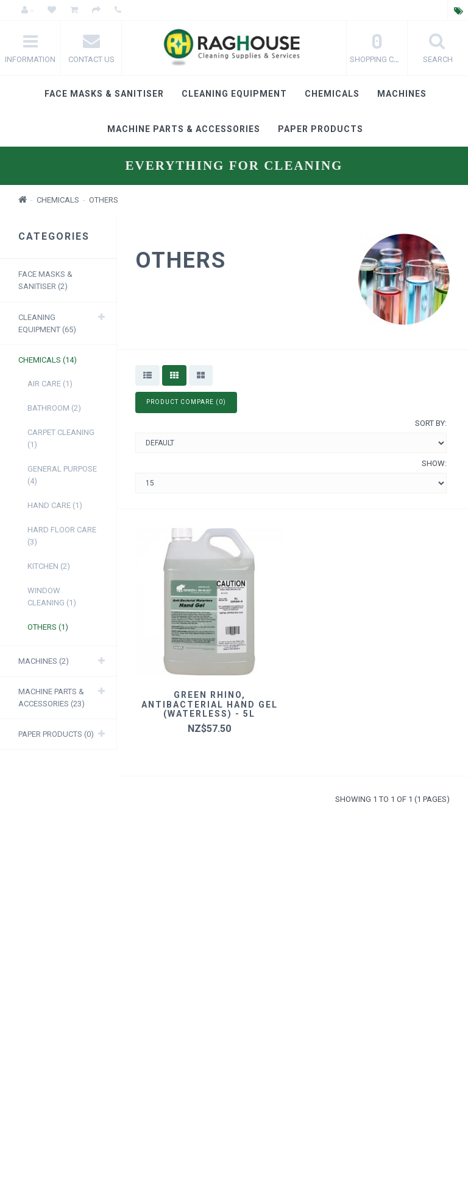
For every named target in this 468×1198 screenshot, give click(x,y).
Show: (434, 463)
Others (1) (47, 627)
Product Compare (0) (186, 402)
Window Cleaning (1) (51, 596)
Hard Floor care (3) (61, 535)
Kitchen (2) (48, 566)
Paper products (320, 129)
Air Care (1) (50, 383)
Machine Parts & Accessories (183, 129)
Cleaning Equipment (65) (47, 323)
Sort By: (431, 423)
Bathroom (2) (54, 408)
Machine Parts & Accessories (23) (51, 697)
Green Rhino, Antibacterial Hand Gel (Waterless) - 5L (209, 704)
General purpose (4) (62, 475)
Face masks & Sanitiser (104, 94)
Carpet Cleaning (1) (60, 438)
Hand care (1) (54, 505)
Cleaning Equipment (234, 94)
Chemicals (332, 94)
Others (103, 199)
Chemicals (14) (47, 359)
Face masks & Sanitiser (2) (45, 280)
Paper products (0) (56, 734)
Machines (402, 94)
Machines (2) (43, 661)
